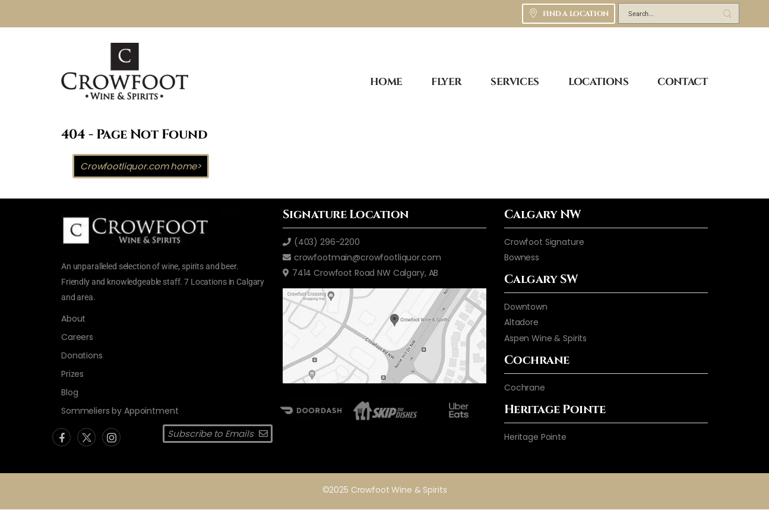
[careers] (77, 337)
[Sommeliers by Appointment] (120, 410)
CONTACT (682, 82)
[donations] (82, 355)
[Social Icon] (61, 437)
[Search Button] (727, 13)
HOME (386, 82)
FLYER (446, 82)
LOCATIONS (598, 82)
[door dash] (310, 409)
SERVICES (514, 82)
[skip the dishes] (384, 409)
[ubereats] (458, 409)
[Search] (667, 16)
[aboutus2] (73, 318)
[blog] (69, 392)
